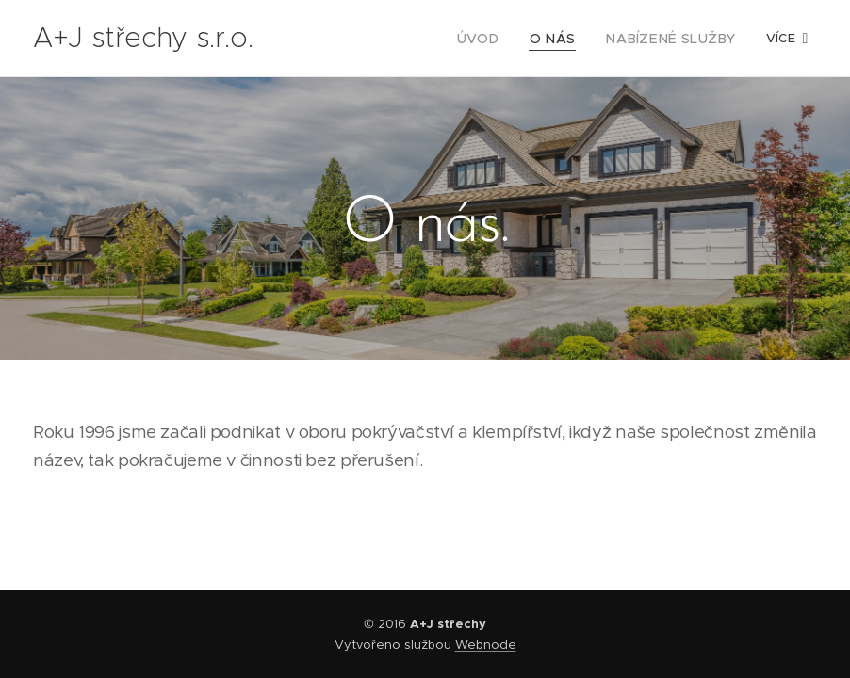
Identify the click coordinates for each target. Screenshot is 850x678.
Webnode (485, 645)
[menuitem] (502, 38)
